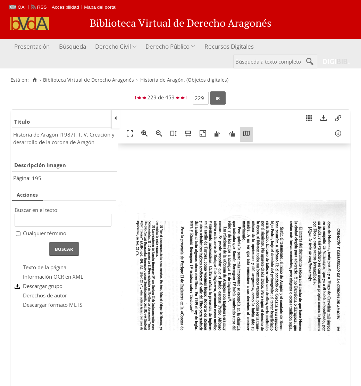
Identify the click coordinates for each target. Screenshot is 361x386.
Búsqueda (72, 46)
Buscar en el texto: (37, 209)
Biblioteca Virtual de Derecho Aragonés (88, 80)
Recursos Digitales (229, 46)
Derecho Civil (113, 46)
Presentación (32, 46)
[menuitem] (32, 47)
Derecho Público (167, 46)
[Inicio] (34, 79)
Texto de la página (44, 267)
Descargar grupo (42, 285)
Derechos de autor (45, 295)
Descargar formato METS (52, 304)
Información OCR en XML (53, 276)
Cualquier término (44, 233)
